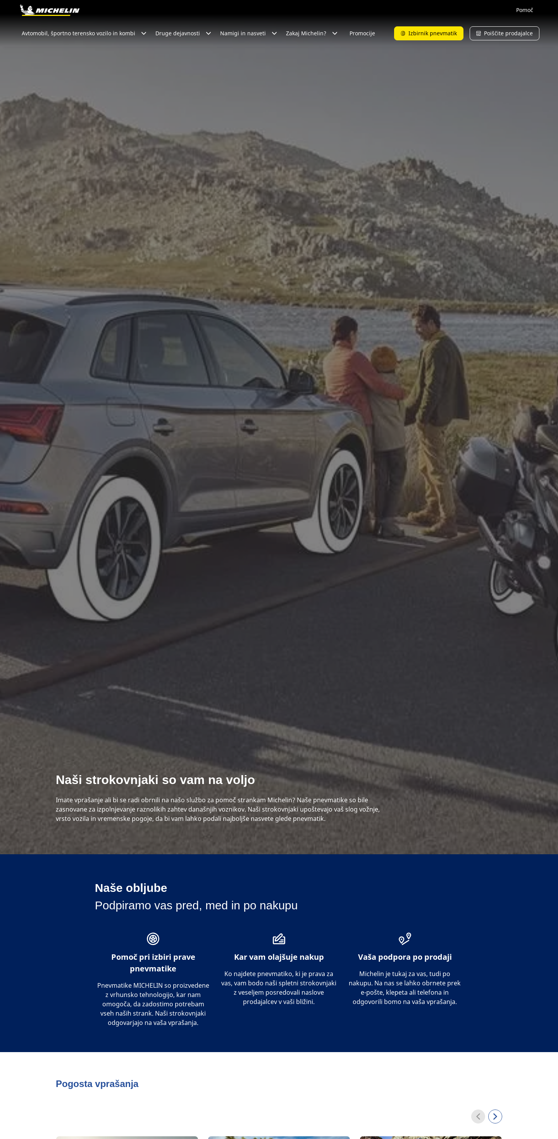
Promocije (362, 33)
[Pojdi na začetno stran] (50, 10)
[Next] (495, 1116)
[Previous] (478, 1116)
